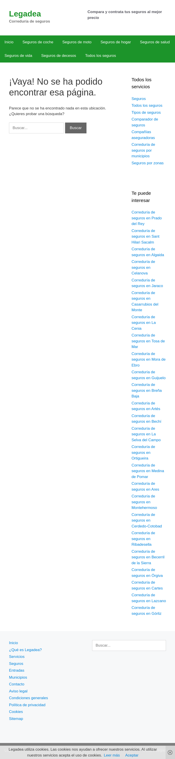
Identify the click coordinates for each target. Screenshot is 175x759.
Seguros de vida (18, 55)
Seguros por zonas (148, 163)
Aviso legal (18, 691)
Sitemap (16, 719)
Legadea (25, 13)
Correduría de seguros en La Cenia (144, 323)
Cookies (16, 712)
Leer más (112, 755)
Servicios (17, 657)
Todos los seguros (100, 55)
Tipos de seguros (146, 112)
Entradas (16, 670)
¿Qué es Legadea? (25, 650)
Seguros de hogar (115, 42)
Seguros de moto (76, 42)
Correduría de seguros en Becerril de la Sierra (148, 557)
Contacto (16, 684)
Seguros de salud (155, 42)
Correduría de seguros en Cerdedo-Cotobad (147, 520)
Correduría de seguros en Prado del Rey (147, 218)
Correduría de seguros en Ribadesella (143, 539)
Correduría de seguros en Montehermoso (144, 502)
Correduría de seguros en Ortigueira (143, 452)
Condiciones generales (28, 698)
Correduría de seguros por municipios (143, 150)
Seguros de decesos (58, 55)
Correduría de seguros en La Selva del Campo (146, 434)
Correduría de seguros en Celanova (143, 267)
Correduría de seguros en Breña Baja (147, 390)
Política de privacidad (27, 705)
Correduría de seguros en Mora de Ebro (149, 359)
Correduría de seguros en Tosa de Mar (148, 341)
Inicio (9, 42)
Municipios (18, 677)
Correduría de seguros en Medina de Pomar (148, 471)
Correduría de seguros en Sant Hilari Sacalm (145, 236)
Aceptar (132, 755)
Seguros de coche (38, 42)
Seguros (139, 99)
